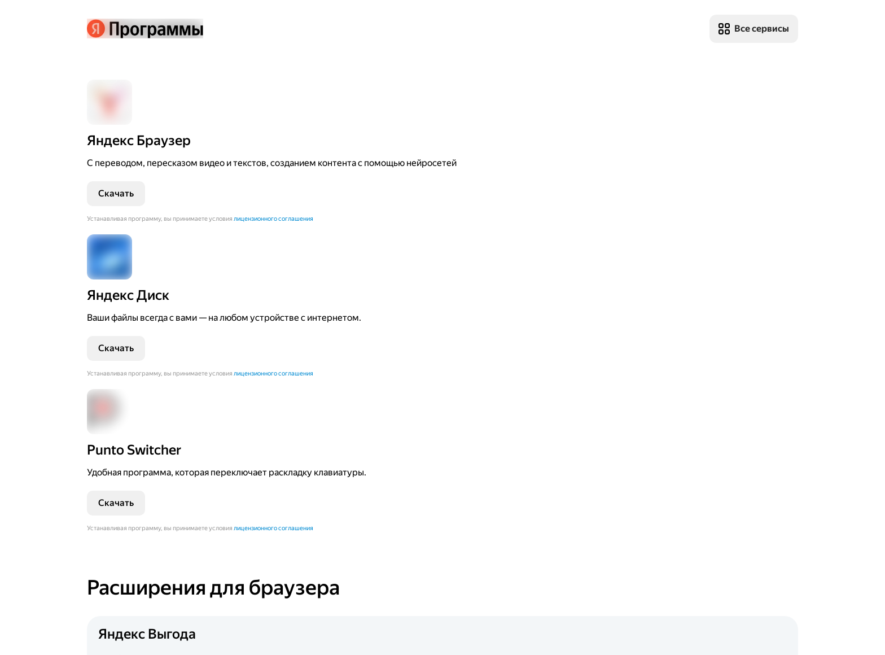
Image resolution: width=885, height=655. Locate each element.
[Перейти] (171, 191)
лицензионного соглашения (127, 277)
